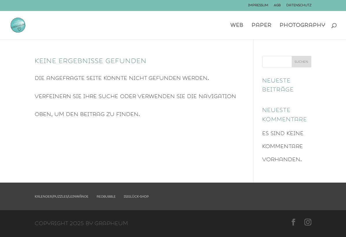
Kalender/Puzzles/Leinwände (61, 196)
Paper (261, 26)
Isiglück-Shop (136, 196)
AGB (277, 5)
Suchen (301, 62)
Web (236, 26)
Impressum (258, 5)
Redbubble (106, 196)
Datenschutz (298, 5)
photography (302, 26)
